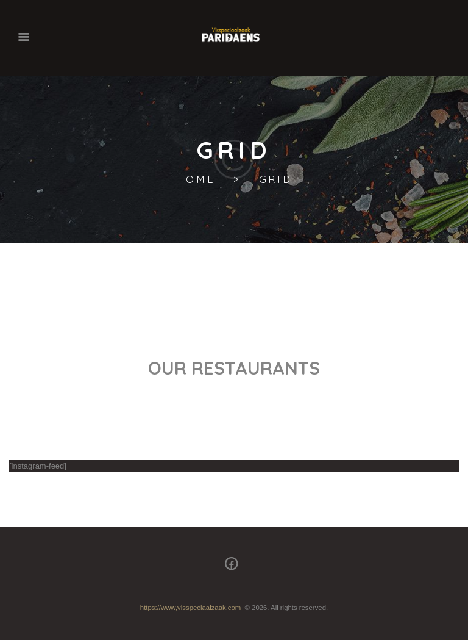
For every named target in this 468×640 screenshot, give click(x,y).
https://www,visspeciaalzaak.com (190, 607)
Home (195, 179)
